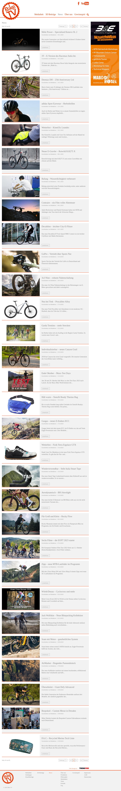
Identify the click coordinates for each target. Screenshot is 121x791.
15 (70, 26)
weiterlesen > (45, 47)
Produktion (64, 775)
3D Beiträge (50, 14)
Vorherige (61, 26)
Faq (62, 785)
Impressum (87, 773)
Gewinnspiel (79, 14)
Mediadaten (64, 779)
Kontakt (63, 783)
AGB (85, 775)
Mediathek (38, 14)
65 (81, 26)
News (60, 14)
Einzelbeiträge (29, 777)
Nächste (86, 26)
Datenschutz (87, 777)
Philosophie (64, 777)
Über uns (69, 14)
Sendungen (28, 775)
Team (62, 781)
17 (76, 26)
